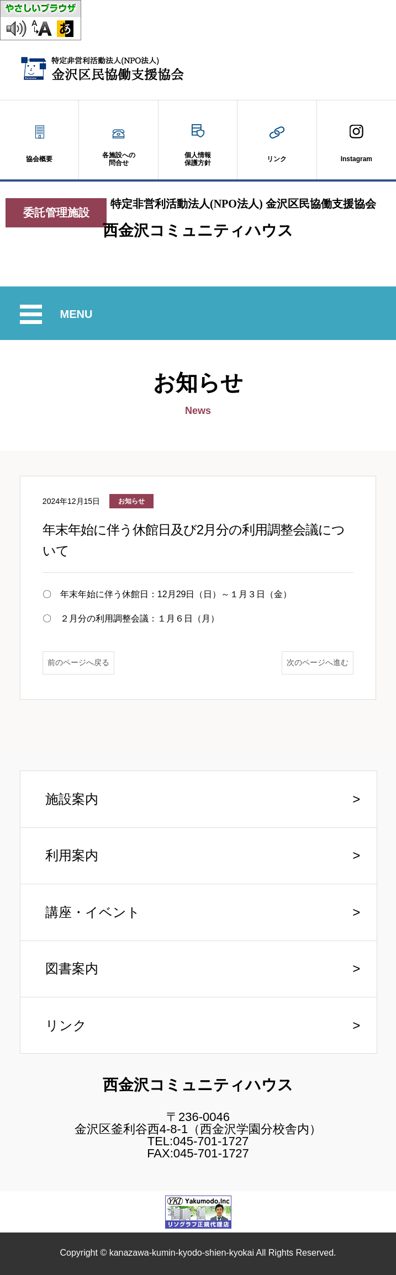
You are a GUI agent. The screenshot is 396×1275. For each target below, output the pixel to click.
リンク (66, 1025)
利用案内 (71, 855)
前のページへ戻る (78, 662)
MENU (78, 314)
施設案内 (71, 798)
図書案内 (71, 968)
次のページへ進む (318, 662)
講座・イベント (92, 912)
